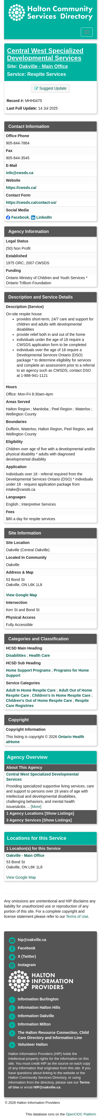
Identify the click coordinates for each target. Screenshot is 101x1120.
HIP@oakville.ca (46, 1087)
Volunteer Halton (33, 1044)
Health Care (39, 655)
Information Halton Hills (39, 1007)
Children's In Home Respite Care (61, 695)
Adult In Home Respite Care (30, 690)
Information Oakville (36, 1016)
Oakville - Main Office (43, 66)
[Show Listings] (59, 813)
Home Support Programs (28, 670)
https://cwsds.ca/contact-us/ (31, 202)
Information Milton (34, 1024)
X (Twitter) (27, 956)
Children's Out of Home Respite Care (39, 700)
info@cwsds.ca (19, 173)
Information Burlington (38, 999)
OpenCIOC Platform (81, 1114)
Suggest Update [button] (50, 88)
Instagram (27, 965)
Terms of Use (77, 916)
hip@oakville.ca (32, 940)
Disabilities (16, 655)
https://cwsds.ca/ (21, 187)
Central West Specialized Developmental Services (45, 54)
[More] (36, 806)
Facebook (20, 217)
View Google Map (21, 595)
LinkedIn (44, 217)
